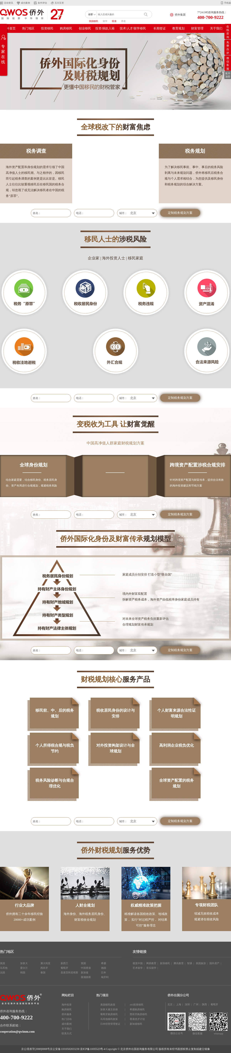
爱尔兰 (24, 967)
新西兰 (64, 963)
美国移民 (93, 21)
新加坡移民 (136, 1023)
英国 (83, 963)
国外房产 (214, 963)
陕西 (204, 1004)
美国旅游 (201, 963)
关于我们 (216, 28)
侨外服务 (67, 1014)
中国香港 (86, 967)
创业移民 (85, 28)
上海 (178, 1004)
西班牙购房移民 (138, 1014)
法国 (2, 972)
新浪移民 (165, 963)
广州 (195, 1004)
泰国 (42, 972)
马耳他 (4, 967)
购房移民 (66, 28)
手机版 (227, 3)
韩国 (22, 972)
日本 (103, 972)
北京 (169, 1004)
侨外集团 (180, 14)
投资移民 (47, 28)
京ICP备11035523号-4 (92, 1049)
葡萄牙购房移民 (109, 1014)
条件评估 (42, 3)
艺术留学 (138, 967)
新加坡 (84, 972)
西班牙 (44, 967)
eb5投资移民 (136, 1004)
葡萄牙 (64, 967)
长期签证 (159, 28)
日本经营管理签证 (110, 1023)
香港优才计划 (137, 1019)
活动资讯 (8, 3)
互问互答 (59, 3)
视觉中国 (138, 963)
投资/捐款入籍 (105, 28)
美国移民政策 (107, 1004)
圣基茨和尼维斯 (69, 972)
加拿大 (24, 963)
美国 (2, 963)
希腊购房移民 (137, 1009)
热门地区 (28, 28)
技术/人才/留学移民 (133, 28)
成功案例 (25, 3)
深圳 (187, 1004)
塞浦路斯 (86, 977)
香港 (114, 21)
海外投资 (67, 1004)
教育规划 (178, 28)
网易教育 (151, 963)
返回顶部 (227, 75)
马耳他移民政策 (109, 1019)
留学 (105, 21)
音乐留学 (151, 967)
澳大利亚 (45, 963)
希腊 (103, 963)
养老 (123, 21)
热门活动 (67, 1019)
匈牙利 (105, 977)
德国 (103, 967)
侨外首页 (9, 28)
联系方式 (67, 1033)
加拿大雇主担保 (109, 1009)
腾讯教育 (179, 963)
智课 (189, 963)
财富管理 (197, 28)
